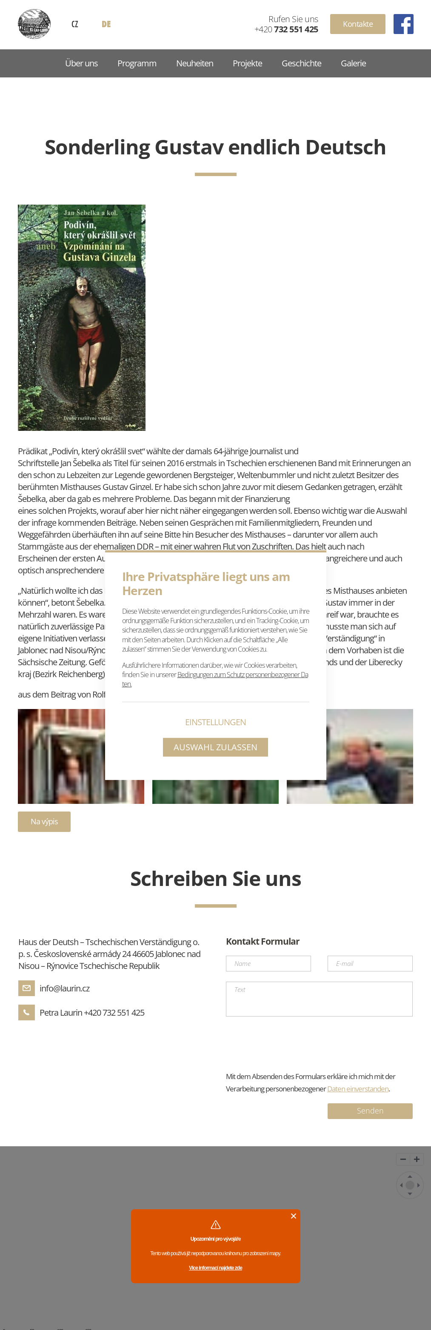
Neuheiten (194, 63)
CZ (74, 24)
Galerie (353, 63)
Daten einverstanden (357, 1045)
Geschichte (301, 63)
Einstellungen (215, 722)
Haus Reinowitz (34, 24)
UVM (383, 1320)
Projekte (247, 63)
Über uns (81, 63)
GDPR (274, 1315)
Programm (137, 63)
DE (106, 24)
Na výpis (44, 821)
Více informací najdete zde (215, 1224)
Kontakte (358, 24)
